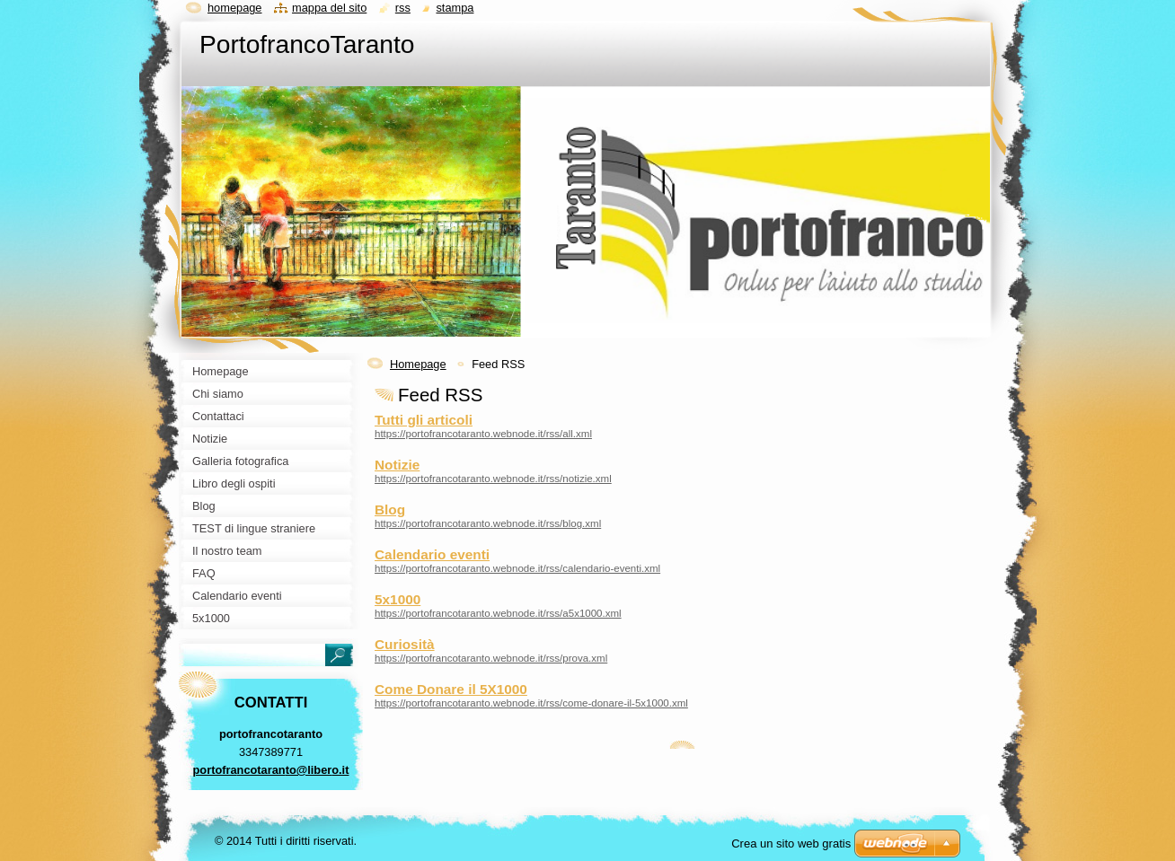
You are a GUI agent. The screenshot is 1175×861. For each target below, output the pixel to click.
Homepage (418, 364)
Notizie (397, 464)
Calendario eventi (432, 554)
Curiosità (405, 644)
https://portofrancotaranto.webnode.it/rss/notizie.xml (493, 478)
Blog (390, 509)
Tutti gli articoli (424, 419)
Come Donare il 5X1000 (451, 689)
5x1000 (397, 599)
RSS (403, 7)
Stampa (454, 7)
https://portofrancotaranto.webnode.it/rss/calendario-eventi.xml (517, 568)
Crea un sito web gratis (791, 843)
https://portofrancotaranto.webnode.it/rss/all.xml (483, 433)
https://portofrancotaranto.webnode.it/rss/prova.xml (491, 658)
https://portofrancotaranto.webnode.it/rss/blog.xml (488, 523)
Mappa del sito (329, 7)
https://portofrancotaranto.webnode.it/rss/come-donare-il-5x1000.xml (531, 703)
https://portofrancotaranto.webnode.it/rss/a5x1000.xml (498, 613)
